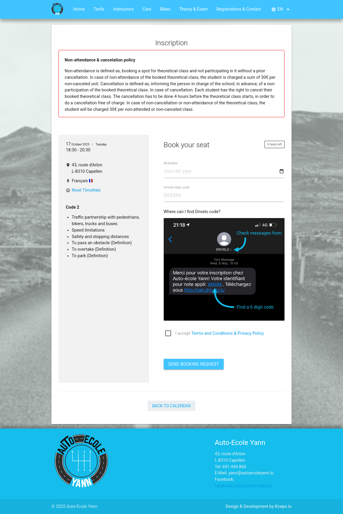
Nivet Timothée (86, 190)
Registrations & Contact (238, 9)
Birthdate (171, 163)
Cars (147, 9)
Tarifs (98, 9)
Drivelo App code (176, 187)
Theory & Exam (193, 9)
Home (79, 9)
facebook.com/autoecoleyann (243, 485)
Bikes (165, 9)
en (281, 9)
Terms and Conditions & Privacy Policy (227, 333)
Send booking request (193, 364)
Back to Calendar (171, 406)
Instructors (123, 9)
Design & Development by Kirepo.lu (259, 506)
